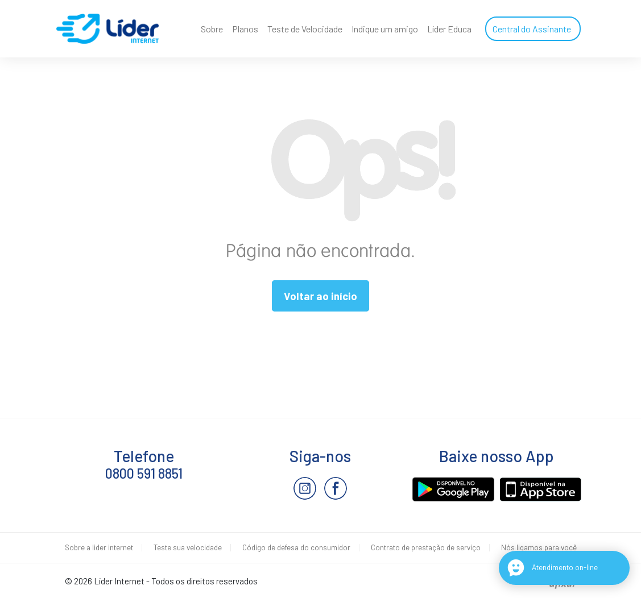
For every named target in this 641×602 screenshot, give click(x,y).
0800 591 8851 (144, 473)
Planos (245, 28)
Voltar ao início (320, 295)
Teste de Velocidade (304, 28)
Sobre (212, 28)
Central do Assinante (532, 28)
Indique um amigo (384, 28)
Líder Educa (449, 28)
